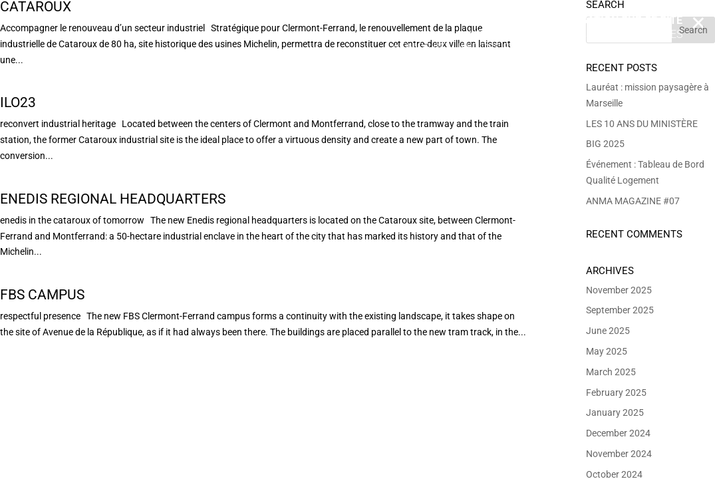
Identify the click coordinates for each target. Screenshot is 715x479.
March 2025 (611, 372)
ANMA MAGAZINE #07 (633, 201)
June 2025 (608, 330)
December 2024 (618, 433)
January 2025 (615, 412)
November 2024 (619, 453)
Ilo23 (18, 102)
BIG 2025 (605, 143)
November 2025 (619, 290)
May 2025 (606, 351)
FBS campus (42, 295)
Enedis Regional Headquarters (112, 199)
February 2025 (616, 392)
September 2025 (620, 310)
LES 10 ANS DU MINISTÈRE (642, 123)
